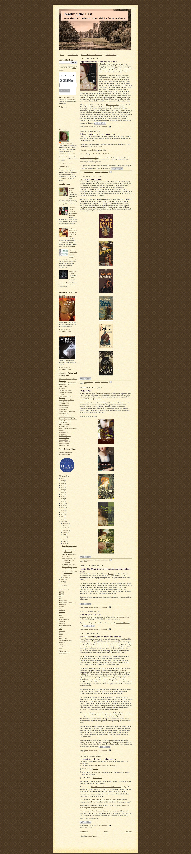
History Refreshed (64, 405)
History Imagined (64, 401)
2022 (62, 487)
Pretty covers (66, 556)
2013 (62, 507)
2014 (62, 505)
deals (60, 615)
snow (60, 648)
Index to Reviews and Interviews (91, 55)
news (60, 636)
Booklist (61, 606)
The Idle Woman (63, 407)
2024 (62, 483)
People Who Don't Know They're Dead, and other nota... (69, 560)
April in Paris (97, 778)
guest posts (62, 623)
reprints (61, 644)
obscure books (63, 638)
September (66, 530)
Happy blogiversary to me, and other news (98, 62)
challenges (62, 610)
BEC (60, 598)
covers (60, 613)
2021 (62, 490)
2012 (62, 510)
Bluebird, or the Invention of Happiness (103, 765)
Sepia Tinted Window (65, 424)
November (66, 525)
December (66, 523)
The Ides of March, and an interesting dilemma (100, 637)
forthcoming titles (64, 619)
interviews (62, 631)
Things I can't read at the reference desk (97, 134)
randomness (62, 642)
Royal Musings (63, 422)
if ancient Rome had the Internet (103, 154)
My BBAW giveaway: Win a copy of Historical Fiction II (73, 253)
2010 (62, 514)
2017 (62, 499)
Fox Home (62, 388)
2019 (62, 494)
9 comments (104, 750)
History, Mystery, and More (66, 400)
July (64, 534)
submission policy (64, 178)
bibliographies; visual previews (67, 602)
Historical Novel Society (65, 452)
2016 (62, 501)
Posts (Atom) (92, 836)
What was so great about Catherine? (91, 811)
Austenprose (62, 381)
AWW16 (61, 591)
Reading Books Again (65, 420)
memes (61, 634)
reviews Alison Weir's (104, 800)
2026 (62, 478)
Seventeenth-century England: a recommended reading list (72, 211)
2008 (62, 519)
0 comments (104, 607)
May (64, 539)
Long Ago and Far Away (65, 415)
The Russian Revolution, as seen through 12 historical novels (73, 232)
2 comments (104, 629)
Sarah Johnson (67, 143)
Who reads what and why (88, 150)
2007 (62, 521)
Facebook (61, 617)
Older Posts (128, 831)
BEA (60, 596)
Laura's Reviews (63, 413)
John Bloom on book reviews (89, 158)
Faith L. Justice (63, 386)
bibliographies (63, 600)
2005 (62, 582)
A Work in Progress (64, 441)
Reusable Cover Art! (64, 454)
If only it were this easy (68, 564)
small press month (64, 646)
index (60, 629)
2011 (62, 512)
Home (62, 55)
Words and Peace (63, 439)
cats (60, 608)
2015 (62, 503)
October (65, 528)
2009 (62, 516)
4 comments (104, 126)
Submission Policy (111, 55)
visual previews (63, 653)
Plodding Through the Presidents (68, 418)
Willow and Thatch (64, 438)
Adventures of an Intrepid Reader (68, 379)
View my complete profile (66, 163)
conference (62, 612)
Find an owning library (65, 331)
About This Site (73, 55)
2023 (62, 485)
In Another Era (63, 409)
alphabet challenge (64, 589)
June (64, 537)
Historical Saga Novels (65, 390)
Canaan (95, 769)
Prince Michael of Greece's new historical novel (106, 787)
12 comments (104, 560)
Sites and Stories (63, 432)
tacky (60, 649)
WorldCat (122, 670)
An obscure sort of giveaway (72, 190)
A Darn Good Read (64, 384)
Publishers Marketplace (65, 640)
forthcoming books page (110, 79)
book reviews (62, 604)
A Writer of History (64, 445)
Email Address (66, 81)
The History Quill (64, 403)
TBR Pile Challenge (64, 651)
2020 (62, 492)
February (65, 575)
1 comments (104, 825)
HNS (60, 627)
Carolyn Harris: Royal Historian (67, 382)
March (65, 543)
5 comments (104, 172)
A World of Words (64, 443)
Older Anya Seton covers (69, 554)
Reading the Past (70, 99)
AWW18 (61, 594)
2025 (62, 481)
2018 (62, 496)
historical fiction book (65, 625)
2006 (62, 579)
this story (111, 574)
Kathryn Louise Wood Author (67, 411)
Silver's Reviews (63, 426)
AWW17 (61, 592)
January (65, 577)
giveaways (62, 621)
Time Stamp (62, 434)
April (64, 541)
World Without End (112, 105)
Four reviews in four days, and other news (98, 759)
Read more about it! (64, 329)
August (65, 532)
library (61, 632)
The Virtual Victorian (65, 436)
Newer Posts (84, 831)
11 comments (104, 382)
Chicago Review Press (102, 393)
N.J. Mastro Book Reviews (66, 417)
